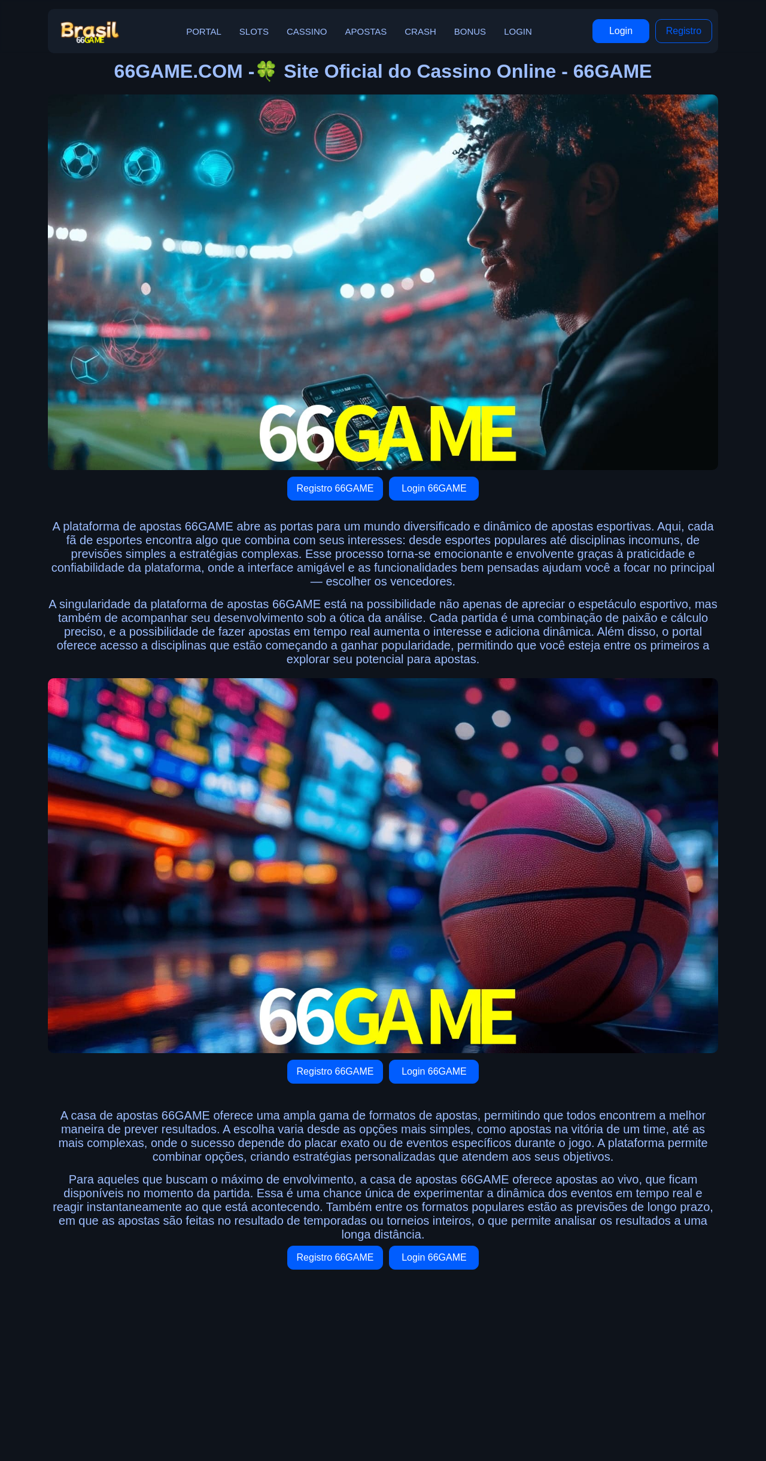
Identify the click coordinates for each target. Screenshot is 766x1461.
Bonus (470, 31)
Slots (254, 31)
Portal (203, 31)
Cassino (307, 31)
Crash (420, 31)
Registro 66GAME (335, 488)
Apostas (366, 31)
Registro (684, 31)
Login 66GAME (434, 488)
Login (518, 31)
